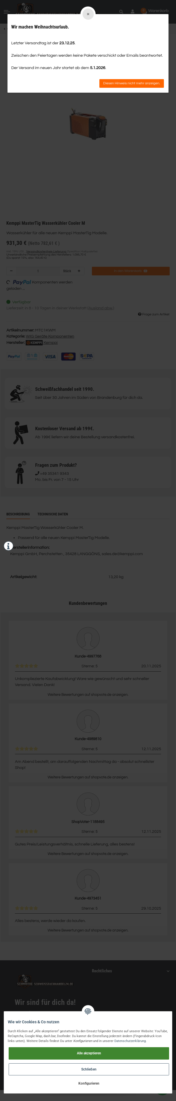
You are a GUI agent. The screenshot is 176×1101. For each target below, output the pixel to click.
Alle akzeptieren (89, 1053)
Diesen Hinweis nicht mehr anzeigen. (131, 83)
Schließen (88, 1069)
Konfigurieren (88, 1083)
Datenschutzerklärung (130, 1041)
